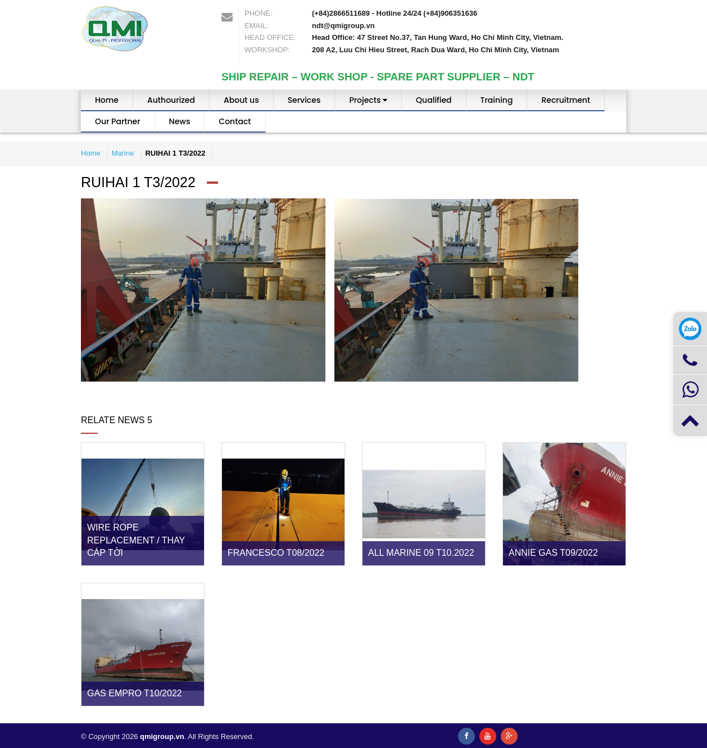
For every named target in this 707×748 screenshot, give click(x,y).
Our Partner (118, 121)
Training (497, 100)
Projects (368, 100)
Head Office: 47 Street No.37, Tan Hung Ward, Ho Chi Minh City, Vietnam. (437, 37)
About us (241, 100)
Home (107, 100)
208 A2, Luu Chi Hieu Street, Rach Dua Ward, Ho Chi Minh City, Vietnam (435, 50)
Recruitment (565, 100)
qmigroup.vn (162, 736)
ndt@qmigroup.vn (343, 25)
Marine (123, 153)
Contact (235, 121)
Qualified (433, 100)
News (180, 121)
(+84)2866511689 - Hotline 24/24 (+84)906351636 (394, 13)
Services (304, 100)
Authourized (171, 100)
